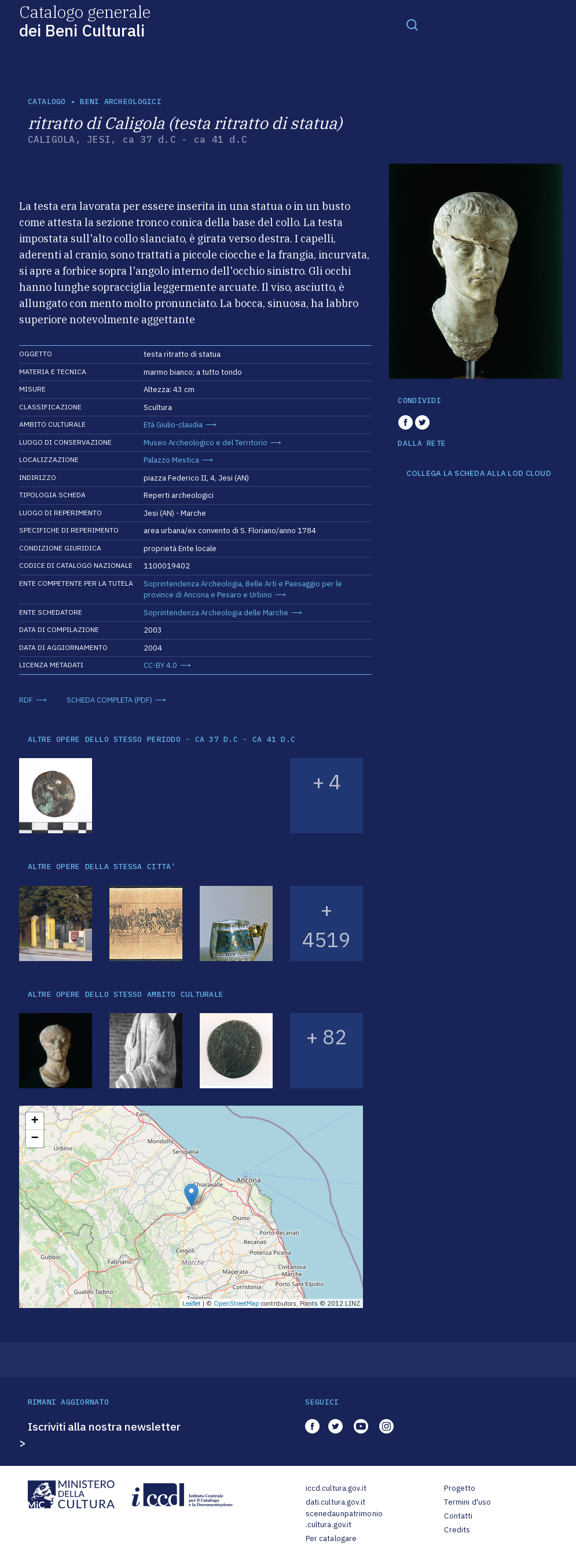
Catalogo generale (85, 20)
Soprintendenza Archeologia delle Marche (216, 613)
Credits (457, 1530)
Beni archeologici (120, 101)
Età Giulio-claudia (173, 425)
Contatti (458, 1516)
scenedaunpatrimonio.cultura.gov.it (344, 1519)
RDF (26, 700)
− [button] (34, 1138)
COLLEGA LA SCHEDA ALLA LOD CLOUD (478, 473)
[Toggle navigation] (412, 24)
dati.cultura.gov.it (335, 1502)
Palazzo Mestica (171, 460)
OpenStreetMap (236, 1303)
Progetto (459, 1488)
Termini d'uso (467, 1502)
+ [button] (34, 1121)
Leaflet (191, 1303)
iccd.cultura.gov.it (336, 1488)
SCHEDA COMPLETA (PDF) (109, 700)
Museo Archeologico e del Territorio (205, 443)
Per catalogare (331, 1538)
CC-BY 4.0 (160, 665)
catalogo (47, 101)
